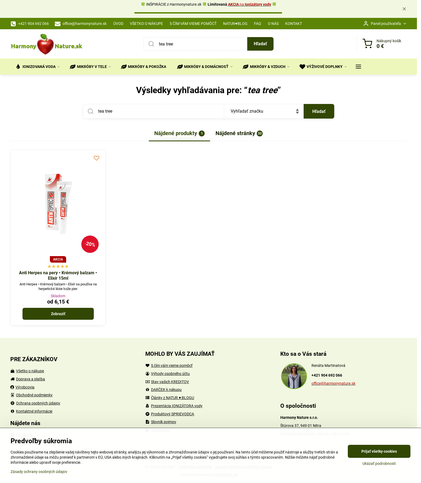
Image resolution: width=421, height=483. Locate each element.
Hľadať (260, 43)
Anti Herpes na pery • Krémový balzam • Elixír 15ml (58, 275)
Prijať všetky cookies (379, 451)
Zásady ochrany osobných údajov (39, 471)
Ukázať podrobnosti (379, 463)
